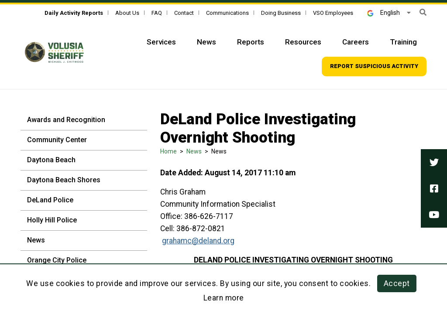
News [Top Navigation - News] (206, 42)
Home (168, 151)
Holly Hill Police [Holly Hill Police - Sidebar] (52, 220)
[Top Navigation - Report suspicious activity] (374, 66)
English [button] (383, 12)
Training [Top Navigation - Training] (403, 42)
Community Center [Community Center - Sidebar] (57, 140)
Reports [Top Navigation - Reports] (250, 42)
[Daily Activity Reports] (74, 13)
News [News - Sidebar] (36, 240)
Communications (227, 13)
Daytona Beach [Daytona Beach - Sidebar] (51, 160)
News (194, 151)
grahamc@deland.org (198, 240)
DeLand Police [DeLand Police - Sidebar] (50, 200)
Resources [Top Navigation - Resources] (303, 42)
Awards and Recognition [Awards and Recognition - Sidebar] (66, 120)
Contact (184, 13)
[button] (422, 12)
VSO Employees (333, 13)
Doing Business (281, 13)
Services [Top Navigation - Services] (161, 42)
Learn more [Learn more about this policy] (223, 298)
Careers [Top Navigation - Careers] (355, 42)
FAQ (156, 13)
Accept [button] (397, 283)
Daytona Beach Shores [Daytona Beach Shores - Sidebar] (63, 180)
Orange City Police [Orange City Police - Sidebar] (56, 260)
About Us (127, 13)
